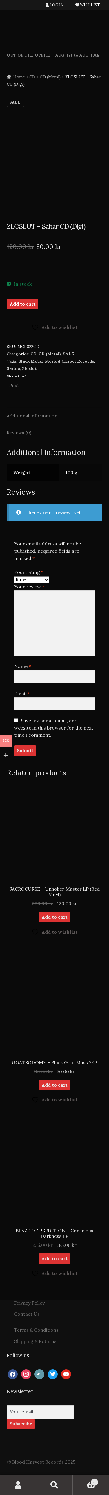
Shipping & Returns (35, 1341)
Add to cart (23, 304)
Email (22, 693)
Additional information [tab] (32, 416)
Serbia (13, 368)
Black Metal (30, 361)
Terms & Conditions (36, 1330)
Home (19, 77)
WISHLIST (87, 5)
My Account (18, 1485)
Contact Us (27, 1314)
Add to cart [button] (54, 917)
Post (14, 384)
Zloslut (29, 368)
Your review (29, 587)
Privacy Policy (29, 1303)
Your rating (28, 572)
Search (54, 1485)
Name (22, 666)
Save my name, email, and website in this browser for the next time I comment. (53, 728)
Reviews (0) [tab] (19, 432)
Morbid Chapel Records (69, 361)
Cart (86, 1481)
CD (32, 77)
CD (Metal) (50, 77)
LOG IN (55, 5)
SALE (68, 353)
